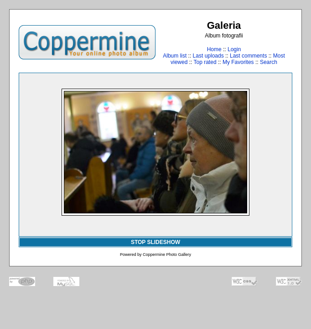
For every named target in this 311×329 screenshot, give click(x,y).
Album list (175, 56)
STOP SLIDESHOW (155, 242)
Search (268, 62)
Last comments (248, 56)
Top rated (205, 62)
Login (234, 49)
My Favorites (238, 62)
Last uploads (208, 56)
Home (214, 49)
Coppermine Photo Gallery (167, 254)
